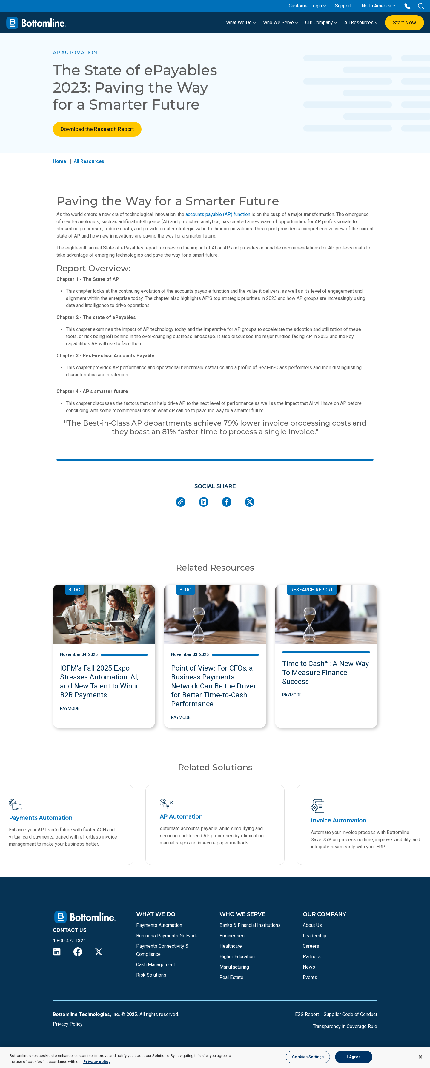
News (309, 971)
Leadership (314, 940)
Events (310, 982)
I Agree (354, 1057)
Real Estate (231, 982)
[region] (215, 1057)
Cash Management (155, 969)
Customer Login (305, 6)
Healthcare (230, 950)
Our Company (321, 22)
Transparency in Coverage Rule (345, 1031)
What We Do (241, 22)
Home (59, 161)
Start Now (404, 22)
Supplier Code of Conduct (350, 1019)
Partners (312, 961)
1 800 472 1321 (69, 945)
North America (376, 6)
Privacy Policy (68, 1028)
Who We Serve (280, 22)
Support (343, 6)
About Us (312, 930)
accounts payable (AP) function (217, 214)
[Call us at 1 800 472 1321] (407, 6)
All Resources (361, 22)
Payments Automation (159, 930)
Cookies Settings (308, 1057)
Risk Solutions (151, 979)
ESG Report (307, 1019)
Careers (311, 950)
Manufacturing (234, 971)
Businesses (232, 940)
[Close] (420, 1057)
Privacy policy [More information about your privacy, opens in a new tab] (96, 1061)
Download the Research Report (97, 129)
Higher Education (237, 961)
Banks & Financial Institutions (250, 930)
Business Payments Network (166, 940)
